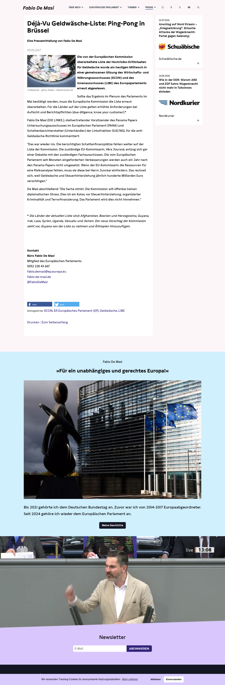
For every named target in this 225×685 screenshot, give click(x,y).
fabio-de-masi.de (39, 277)
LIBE (121, 311)
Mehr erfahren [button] (130, 679)
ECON (48, 311)
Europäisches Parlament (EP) (78, 311)
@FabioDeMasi (37, 282)
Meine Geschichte (112, 525)
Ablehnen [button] (155, 679)
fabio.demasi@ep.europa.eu (46, 271)
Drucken (33, 322)
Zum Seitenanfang (54, 322)
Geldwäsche (108, 311)
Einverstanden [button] (174, 679)
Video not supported (112, 599)
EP (55, 311)
